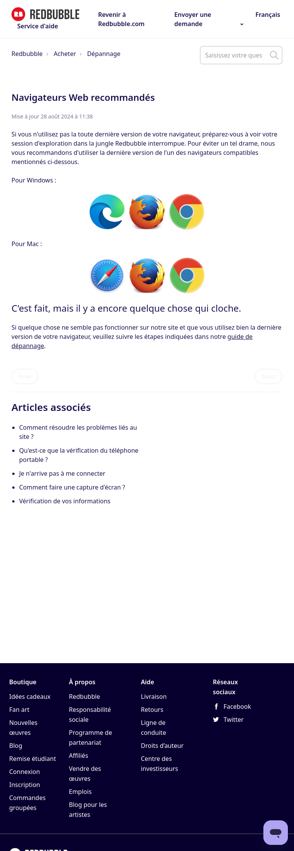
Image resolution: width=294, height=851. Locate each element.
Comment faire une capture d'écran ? (72, 487)
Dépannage (103, 53)
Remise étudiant (32, 758)
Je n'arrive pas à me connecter (62, 473)
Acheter (65, 53)
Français (267, 14)
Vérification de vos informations (65, 501)
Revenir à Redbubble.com (121, 19)
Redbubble (26, 53)
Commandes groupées (27, 803)
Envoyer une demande (192, 19)
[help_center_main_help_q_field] (241, 55)
